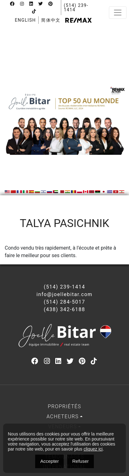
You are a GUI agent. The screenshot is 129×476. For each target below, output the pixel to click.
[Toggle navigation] (117, 12)
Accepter (49, 461)
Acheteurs (62, 416)
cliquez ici (93, 449)
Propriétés (64, 406)
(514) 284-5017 (64, 302)
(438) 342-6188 (64, 309)
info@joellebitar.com (64, 294)
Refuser (80, 461)
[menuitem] (25, 20)
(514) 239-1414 (76, 7)
